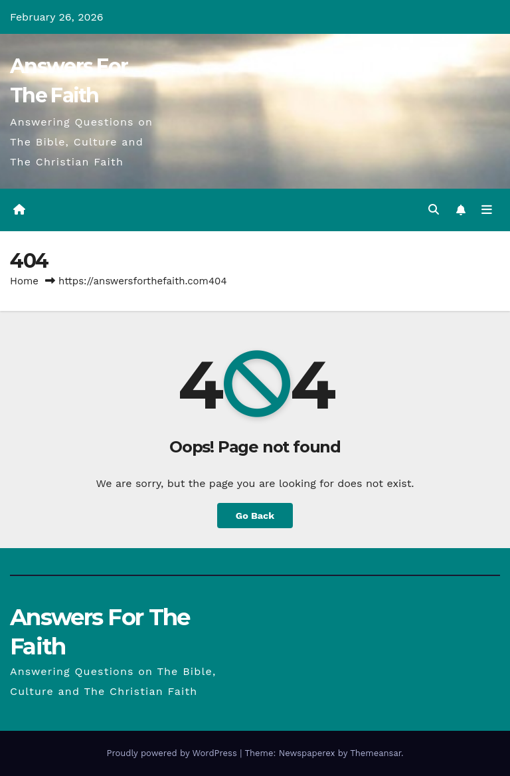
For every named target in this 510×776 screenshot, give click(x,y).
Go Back (255, 515)
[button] (433, 209)
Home (24, 281)
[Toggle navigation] (486, 210)
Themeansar (375, 753)
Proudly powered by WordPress (173, 753)
